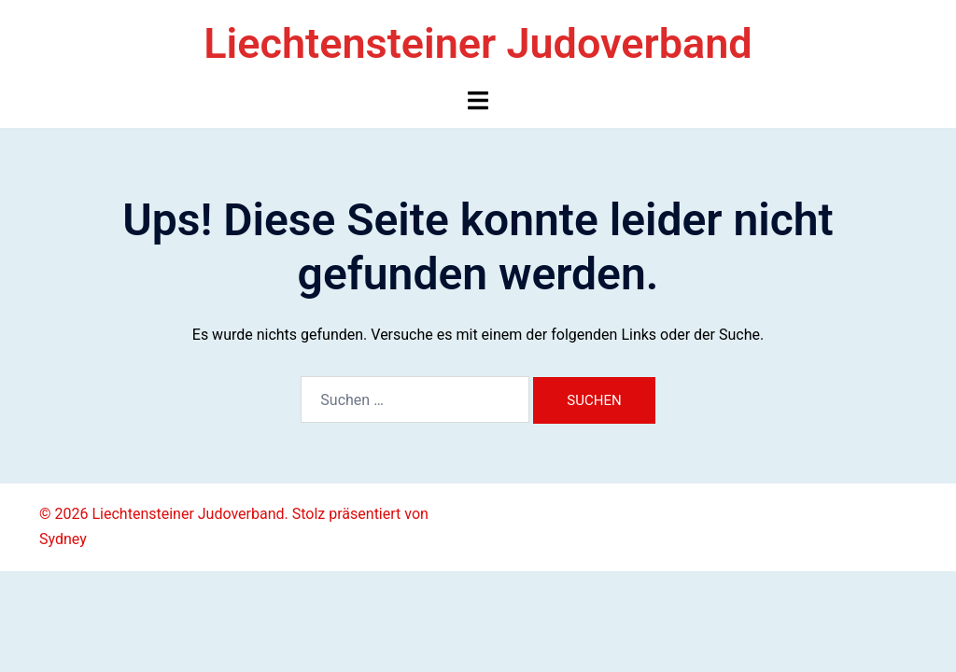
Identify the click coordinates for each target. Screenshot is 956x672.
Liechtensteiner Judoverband (478, 43)
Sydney (63, 539)
